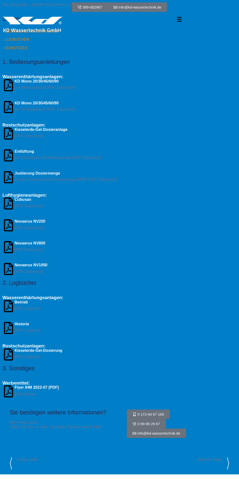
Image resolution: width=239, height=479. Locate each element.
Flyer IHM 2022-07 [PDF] (37, 387)
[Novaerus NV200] (8, 225)
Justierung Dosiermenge (37, 173)
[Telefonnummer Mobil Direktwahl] (148, 414)
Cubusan (23, 199)
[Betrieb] (8, 306)
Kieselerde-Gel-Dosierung (38, 350)
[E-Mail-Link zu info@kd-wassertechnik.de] (137, 7)
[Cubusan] (8, 203)
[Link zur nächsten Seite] (228, 463)
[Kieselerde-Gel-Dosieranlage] (8, 133)
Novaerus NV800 (30, 243)
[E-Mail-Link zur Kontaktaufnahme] (156, 433)
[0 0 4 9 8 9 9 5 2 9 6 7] (90, 7)
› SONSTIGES (14, 48)
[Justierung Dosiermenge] (8, 177)
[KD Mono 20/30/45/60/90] (8, 85)
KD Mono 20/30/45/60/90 (37, 81)
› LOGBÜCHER (15, 39)
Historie (22, 324)
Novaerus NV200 (30, 221)
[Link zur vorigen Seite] (11, 463)
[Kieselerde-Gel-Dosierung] (8, 354)
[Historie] (8, 328)
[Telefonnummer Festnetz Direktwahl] (146, 424)
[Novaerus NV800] (8, 247)
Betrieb (21, 302)
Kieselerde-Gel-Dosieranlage (41, 129)
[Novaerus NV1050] (8, 269)
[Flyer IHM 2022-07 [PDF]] (8, 391)
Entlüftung (24, 151)
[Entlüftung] (8, 155)
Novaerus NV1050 (31, 265)
